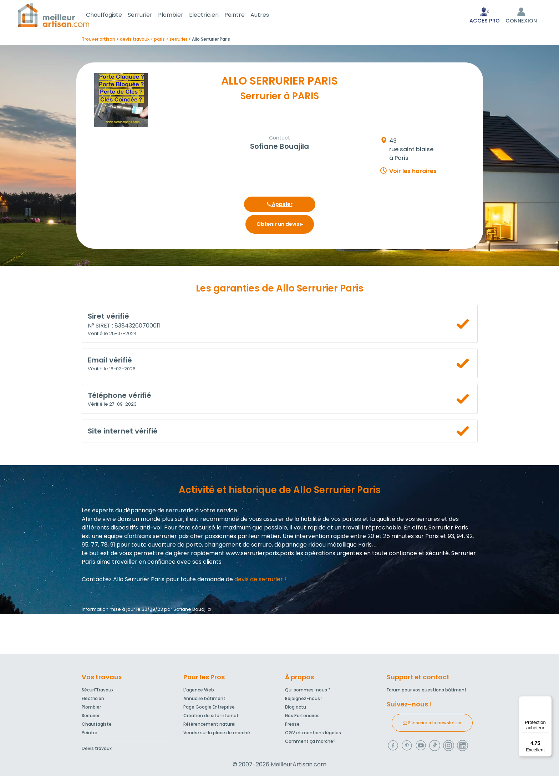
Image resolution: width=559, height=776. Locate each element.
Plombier (179, 15)
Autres (268, 15)
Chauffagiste (113, 15)
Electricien (212, 15)
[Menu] (547, 700)
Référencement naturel (209, 724)
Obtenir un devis (279, 225)
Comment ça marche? (310, 741)
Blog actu (295, 707)
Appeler (280, 205)
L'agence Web (198, 690)
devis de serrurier (258, 581)
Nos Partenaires (302, 715)
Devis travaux (97, 748)
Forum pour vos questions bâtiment (427, 690)
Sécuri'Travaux (97, 690)
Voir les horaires (413, 172)
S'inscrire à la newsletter (432, 723)
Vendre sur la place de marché (216, 733)
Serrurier (148, 15)
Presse (292, 724)
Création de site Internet (211, 715)
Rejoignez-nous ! (303, 698)
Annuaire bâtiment (204, 698)
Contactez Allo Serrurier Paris (123, 581)
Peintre (243, 15)
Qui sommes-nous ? (308, 690)
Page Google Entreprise (209, 707)
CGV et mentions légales (313, 733)
